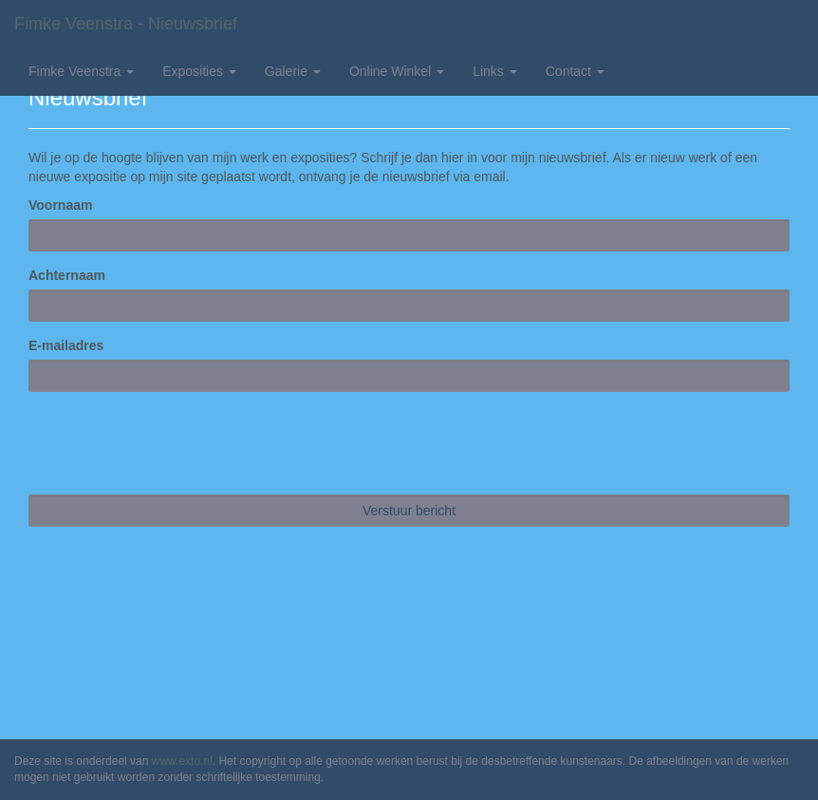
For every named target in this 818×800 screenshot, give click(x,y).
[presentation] (172, 443)
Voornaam (60, 205)
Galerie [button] (293, 71)
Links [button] (495, 71)
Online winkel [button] (396, 71)
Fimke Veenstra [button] (81, 71)
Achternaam (66, 275)
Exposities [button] (199, 71)
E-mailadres (65, 345)
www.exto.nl (182, 761)
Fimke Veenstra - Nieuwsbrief (125, 23)
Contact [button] (575, 71)
